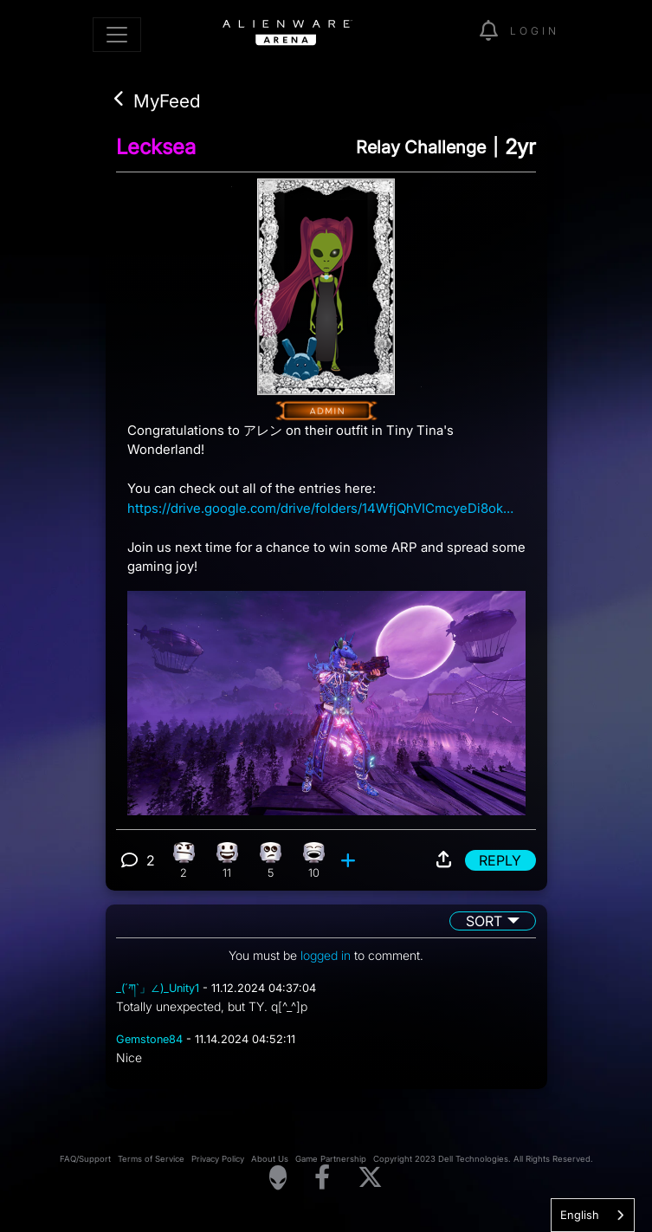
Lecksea (156, 146)
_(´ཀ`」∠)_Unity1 (157, 988)
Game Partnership (330, 1159)
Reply (500, 860)
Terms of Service (151, 1159)
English (579, 1215)
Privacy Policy (217, 1159)
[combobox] (593, 1215)
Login (534, 30)
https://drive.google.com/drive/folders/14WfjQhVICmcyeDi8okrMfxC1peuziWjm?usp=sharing (322, 508)
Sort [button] (484, 921)
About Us (269, 1159)
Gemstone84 (149, 1039)
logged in (325, 955)
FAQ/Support (85, 1159)
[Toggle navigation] (117, 34)
